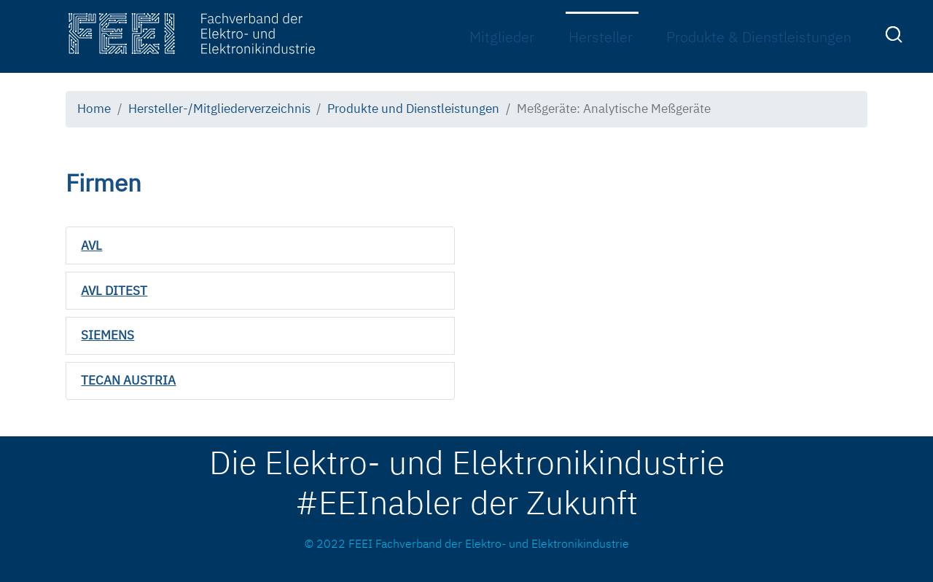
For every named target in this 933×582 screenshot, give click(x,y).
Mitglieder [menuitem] (501, 37)
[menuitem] (895, 37)
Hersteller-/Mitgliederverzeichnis (219, 109)
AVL (91, 245)
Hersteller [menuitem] (601, 37)
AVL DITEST (114, 291)
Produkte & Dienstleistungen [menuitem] (758, 37)
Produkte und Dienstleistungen (413, 109)
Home (94, 109)
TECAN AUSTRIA (128, 380)
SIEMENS (107, 335)
